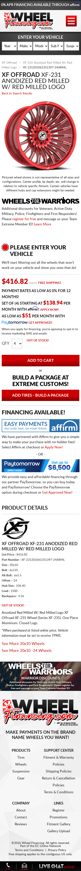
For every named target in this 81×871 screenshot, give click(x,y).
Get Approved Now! (57, 492)
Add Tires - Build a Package (40, 396)
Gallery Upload (58, 831)
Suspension (21, 771)
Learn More (42, 224)
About (21, 810)
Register (58, 810)
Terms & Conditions (58, 792)
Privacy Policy (57, 850)
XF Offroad (9, 62)
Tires (21, 757)
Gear (21, 778)
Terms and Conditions (29, 850)
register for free (24, 219)
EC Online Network (48, 846)
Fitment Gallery (58, 824)
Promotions (58, 817)
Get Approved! (40, 322)
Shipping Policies (58, 771)
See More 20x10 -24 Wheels (27, 651)
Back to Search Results (17, 93)
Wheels (21, 764)
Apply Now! (49, 309)
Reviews (21, 824)
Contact (21, 817)
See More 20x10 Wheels (23, 644)
